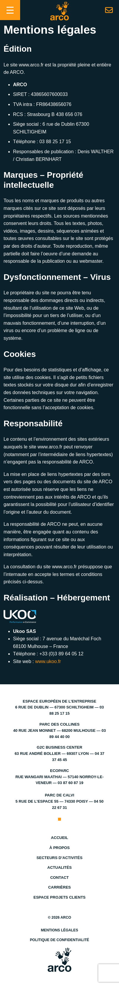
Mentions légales (59, 930)
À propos (59, 847)
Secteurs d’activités (59, 858)
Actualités (59, 867)
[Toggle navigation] (10, 10)
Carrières (59, 887)
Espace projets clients (59, 897)
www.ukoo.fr (48, 661)
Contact (59, 877)
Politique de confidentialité (59, 940)
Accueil (59, 837)
